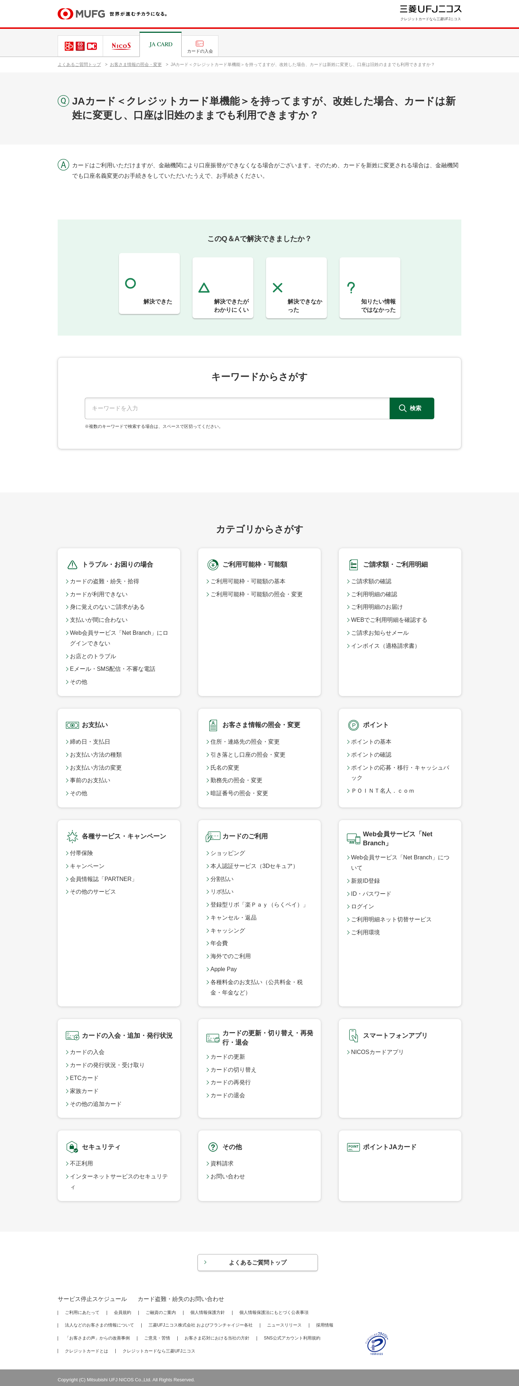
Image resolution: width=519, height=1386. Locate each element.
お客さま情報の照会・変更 (136, 64)
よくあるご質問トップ (79, 64)
